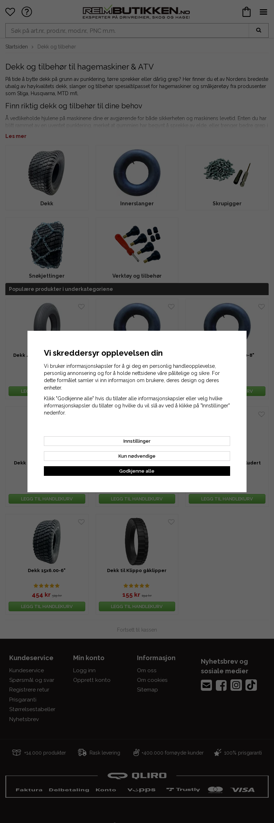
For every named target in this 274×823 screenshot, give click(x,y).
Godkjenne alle (136, 471)
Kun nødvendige (137, 456)
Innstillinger (137, 441)
